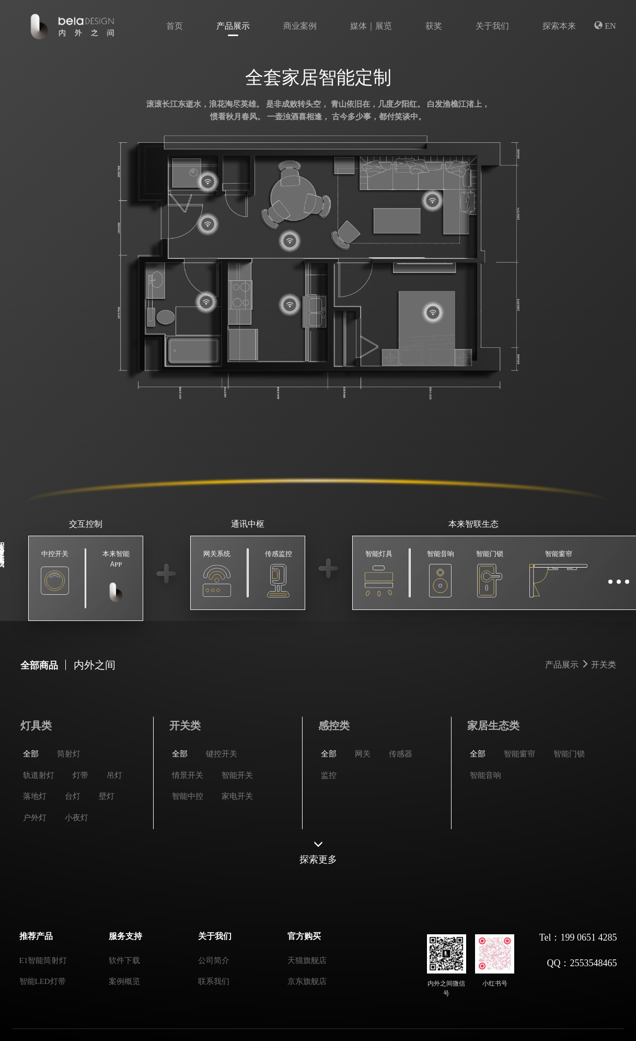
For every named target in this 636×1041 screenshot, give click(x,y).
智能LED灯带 (42, 980)
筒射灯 (68, 795)
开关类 (603, 670)
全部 (31, 795)
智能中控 (187, 837)
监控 (329, 816)
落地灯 (35, 837)
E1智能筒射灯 (43, 959)
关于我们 (492, 25)
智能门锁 (569, 795)
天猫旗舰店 (307, 959)
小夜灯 (76, 859)
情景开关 (187, 816)
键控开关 (221, 795)
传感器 (400, 795)
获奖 (433, 25)
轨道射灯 (38, 816)
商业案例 (300, 25)
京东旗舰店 (307, 980)
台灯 (72, 837)
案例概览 (124, 980)
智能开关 (237, 816)
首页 (174, 25)
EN (605, 25)
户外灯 (35, 859)
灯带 (80, 816)
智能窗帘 (519, 795)
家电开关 (237, 837)
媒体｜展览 (371, 25)
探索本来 (559, 25)
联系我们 (213, 980)
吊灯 (114, 816)
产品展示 (233, 25)
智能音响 (485, 816)
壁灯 (106, 837)
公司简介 (213, 959)
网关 (363, 795)
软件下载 (124, 959)
